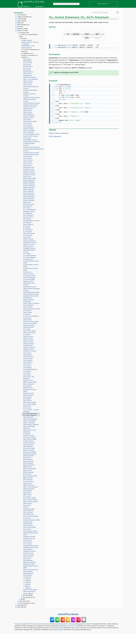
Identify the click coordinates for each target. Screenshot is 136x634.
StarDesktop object (29, 509)
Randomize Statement (30, 454)
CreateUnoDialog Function (31, 142)
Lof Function (27, 373)
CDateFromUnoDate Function (29, 100)
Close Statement (28, 127)
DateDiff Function (28, 169)
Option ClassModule (29, 421)
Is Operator (26, 334)
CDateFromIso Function (30, 105)
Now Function (27, 401)
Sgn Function (27, 492)
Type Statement (28, 549)
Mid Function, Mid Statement (28, 377)
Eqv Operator (27, 222)
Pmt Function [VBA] (29, 437)
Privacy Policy (35, 624)
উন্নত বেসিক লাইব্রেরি (27, 595)
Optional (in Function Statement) (29, 431)
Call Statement (27, 75)
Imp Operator (27, 318)
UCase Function (28, 557)
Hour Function (27, 312)
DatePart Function (28, 171)
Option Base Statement (30, 419)
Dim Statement (27, 206)
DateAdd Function (28, 167)
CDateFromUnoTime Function (29, 95)
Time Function (27, 540)
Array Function (27, 63)
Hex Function (27, 311)
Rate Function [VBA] (29, 452)
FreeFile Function (28, 274)
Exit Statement (27, 235)
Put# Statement (28, 446)
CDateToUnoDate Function (31, 103)
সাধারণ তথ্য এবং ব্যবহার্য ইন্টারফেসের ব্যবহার (28, 36)
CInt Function (27, 123)
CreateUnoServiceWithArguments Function (31, 150)
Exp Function (27, 237)
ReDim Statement (28, 456)
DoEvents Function (29, 211)
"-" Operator (27, 579)
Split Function (27, 503)
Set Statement (27, 491)
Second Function (28, 481)
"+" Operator (27, 582)
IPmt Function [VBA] (29, 331)
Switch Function (28, 525)
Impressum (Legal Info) (22, 624)
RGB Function (27, 467)
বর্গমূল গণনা (25, 507)
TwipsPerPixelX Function (30, 546)
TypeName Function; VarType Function (29, 552)
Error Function (27, 232)
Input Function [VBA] (29, 323)
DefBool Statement (29, 182)
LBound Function (28, 356)
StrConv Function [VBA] (30, 516)
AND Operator (27, 61)
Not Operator (27, 399)
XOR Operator (27, 575)
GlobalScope (27, 70)
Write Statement (28, 573)
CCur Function (27, 85)
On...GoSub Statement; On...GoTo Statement (30, 414)
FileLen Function (28, 246)
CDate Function (28, 109)
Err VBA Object (27, 230)
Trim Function (27, 544)
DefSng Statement (29, 197)
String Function (28, 522)
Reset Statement (28, 463)
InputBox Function (29, 325)
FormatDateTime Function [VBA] (31, 262)
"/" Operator (27, 584)
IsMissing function (28, 344)
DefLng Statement (28, 193)
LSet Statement (28, 360)
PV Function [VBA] (29, 448)
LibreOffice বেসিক (24, 33)
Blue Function (27, 74)
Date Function (27, 165)
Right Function (27, 470)
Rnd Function (27, 474)
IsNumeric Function (29, 347)
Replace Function (28, 461)
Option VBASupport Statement (29, 427)
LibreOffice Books (68, 614)
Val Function (27, 558)
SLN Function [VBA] (29, 498)
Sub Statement (27, 524)
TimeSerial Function (29, 536)
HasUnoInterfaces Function (31, 309)
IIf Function (26, 314)
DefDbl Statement (28, 187)
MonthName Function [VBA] (29, 390)
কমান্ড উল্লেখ (23, 38)
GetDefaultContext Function (29, 284)
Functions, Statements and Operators (30, 50)
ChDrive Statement (29, 116)
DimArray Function (29, 204)
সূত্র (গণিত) (20, 27)
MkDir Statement (28, 384)
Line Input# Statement (30, 369)
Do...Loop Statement (29, 210)
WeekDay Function (29, 564)
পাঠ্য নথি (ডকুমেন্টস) (22, 15)
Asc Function (27, 64)
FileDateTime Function (30, 243)
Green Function (28, 307)
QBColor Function (28, 450)
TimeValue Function (29, 538)
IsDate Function (28, 338)
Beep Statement (28, 72)
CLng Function (27, 125)
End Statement (27, 213)
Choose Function (28, 118)
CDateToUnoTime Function (31, 97)
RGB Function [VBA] (29, 468)
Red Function (27, 457)
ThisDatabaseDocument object (30, 534)
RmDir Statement (28, 472)
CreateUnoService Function (31, 147)
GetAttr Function (28, 281)
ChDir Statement (28, 114)
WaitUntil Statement (29, 562)
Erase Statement (28, 224)
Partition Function (28, 435)
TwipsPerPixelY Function (30, 547)
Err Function (27, 228)
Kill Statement (27, 355)
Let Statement (27, 367)
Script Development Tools (27, 603)
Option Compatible (29, 131)
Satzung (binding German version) (80, 624)
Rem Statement (28, 459)
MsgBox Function (28, 393)
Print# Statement (28, 441)
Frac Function (27, 272)
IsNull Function (28, 345)
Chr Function (27, 120)
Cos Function (27, 138)
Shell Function (27, 494)
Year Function (27, 577)
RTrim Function (28, 480)
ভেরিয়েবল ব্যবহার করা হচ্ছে (29, 592)
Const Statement (28, 132)
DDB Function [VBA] (29, 178)
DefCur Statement (28, 184)
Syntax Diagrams (26, 48)
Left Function (27, 364)
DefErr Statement (28, 189)
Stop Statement (28, 513)
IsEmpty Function (28, 340)
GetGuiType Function (29, 287)
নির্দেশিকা (23, 599)
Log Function (27, 375)
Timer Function (27, 542)
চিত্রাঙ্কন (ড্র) (20, 23)
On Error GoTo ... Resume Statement (31, 411)
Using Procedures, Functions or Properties (30, 43)
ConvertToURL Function (30, 136)
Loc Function (27, 371)
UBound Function (28, 555)
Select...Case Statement (30, 79)
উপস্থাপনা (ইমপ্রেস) (21, 21)
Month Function (28, 388)
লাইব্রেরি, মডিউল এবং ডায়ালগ (28, 46)
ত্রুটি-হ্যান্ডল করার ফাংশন (29, 233)
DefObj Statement (28, 195)
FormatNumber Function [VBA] (30, 265)
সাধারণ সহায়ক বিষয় (21, 607)
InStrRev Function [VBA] (30, 322)
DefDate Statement (29, 186)
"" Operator (26, 586)
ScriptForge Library (29, 597)
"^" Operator (27, 588)
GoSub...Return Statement (31, 303)
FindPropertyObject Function (29, 251)
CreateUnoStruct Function (31, 153)
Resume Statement (29, 465)
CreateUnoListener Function (29, 144)
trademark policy (58, 630)
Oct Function (27, 408)
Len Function (27, 366)
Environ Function (28, 217)
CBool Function (28, 81)
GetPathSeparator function (31, 292)
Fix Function (27, 254)
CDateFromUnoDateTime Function (31, 87)
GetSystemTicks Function (31, 296)
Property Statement (29, 443)
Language (38, 6)
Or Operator (27, 434)
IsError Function (28, 342)
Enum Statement (28, 215)
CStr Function (27, 158)
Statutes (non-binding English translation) (54, 624)
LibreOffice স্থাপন (22, 605)
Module (26, 6)
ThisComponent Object (30, 531)
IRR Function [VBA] (29, 333)
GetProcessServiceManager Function (31, 289)
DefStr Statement (28, 198)
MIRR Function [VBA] (29, 382)
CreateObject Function (30, 140)
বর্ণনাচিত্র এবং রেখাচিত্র (22, 29)
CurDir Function (28, 160)
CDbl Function (27, 110)
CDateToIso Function (29, 107)
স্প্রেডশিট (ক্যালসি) (21, 19)
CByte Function (28, 83)
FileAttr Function (28, 239)
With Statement (28, 571)
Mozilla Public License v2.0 (66, 626)
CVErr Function (28, 164)
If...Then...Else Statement (31, 316)
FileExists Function (29, 244)
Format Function (28, 259)
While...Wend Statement (30, 570)
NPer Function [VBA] (29, 402)
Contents (18, 12)
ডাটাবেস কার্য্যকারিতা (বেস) (23, 25)
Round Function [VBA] (30, 476)
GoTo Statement (28, 305)
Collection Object (28, 129)
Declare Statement (29, 180)
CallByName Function (29, 77)
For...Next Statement (29, 255)
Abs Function (27, 59)
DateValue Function (29, 175)
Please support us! (103, 4)
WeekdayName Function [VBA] (30, 567)
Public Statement (28, 445)
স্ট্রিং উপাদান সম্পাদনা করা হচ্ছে (30, 590)
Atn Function (27, 68)
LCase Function (28, 358)
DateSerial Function (29, 173)
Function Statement (29, 277)
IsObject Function (28, 349)
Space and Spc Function (30, 500)
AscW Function (27, 66)
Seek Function (27, 483)
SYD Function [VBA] (29, 527)
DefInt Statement (28, 191)
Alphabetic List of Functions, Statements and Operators (29, 55)
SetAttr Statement (28, 489)
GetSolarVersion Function (31, 294)
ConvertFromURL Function (31, 134)
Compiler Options (26, 40)
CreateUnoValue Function (31, 154)
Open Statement (28, 417)
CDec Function (27, 112)
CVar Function (27, 162)
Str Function (27, 518)
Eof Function (27, 219)
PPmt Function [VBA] (29, 439)
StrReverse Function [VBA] (31, 520)
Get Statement (27, 298)
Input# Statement (28, 327)
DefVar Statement (28, 200)
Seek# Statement (28, 485)
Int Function (27, 329)
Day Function (27, 176)
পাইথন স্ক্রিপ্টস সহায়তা (24, 601)
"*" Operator (27, 581)
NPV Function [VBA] (29, 404)
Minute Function (28, 380)
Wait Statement (28, 560)
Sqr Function (27, 505)
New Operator (27, 397)
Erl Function (27, 226)
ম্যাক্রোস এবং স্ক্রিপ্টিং (22, 31)
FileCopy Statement (29, 241)
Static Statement (28, 511)
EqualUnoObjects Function (31, 221)
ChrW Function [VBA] (30, 121)
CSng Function (27, 156)
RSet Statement (28, 478)
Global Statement (28, 300)
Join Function (27, 353)
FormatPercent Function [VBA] (30, 269)
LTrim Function (27, 362)
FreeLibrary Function (29, 276)
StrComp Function (28, 514)
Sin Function (27, 496)
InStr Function (27, 320)
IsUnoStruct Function (29, 351)
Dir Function (27, 208)
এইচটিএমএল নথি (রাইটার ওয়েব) (24, 17)
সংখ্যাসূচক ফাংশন (27, 406)
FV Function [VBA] (29, 279)
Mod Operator (27, 386)
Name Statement (28, 395)
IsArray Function (28, 336)
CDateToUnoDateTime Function (30, 91)
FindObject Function (29, 248)
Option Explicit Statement (31, 424)
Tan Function (27, 529)
